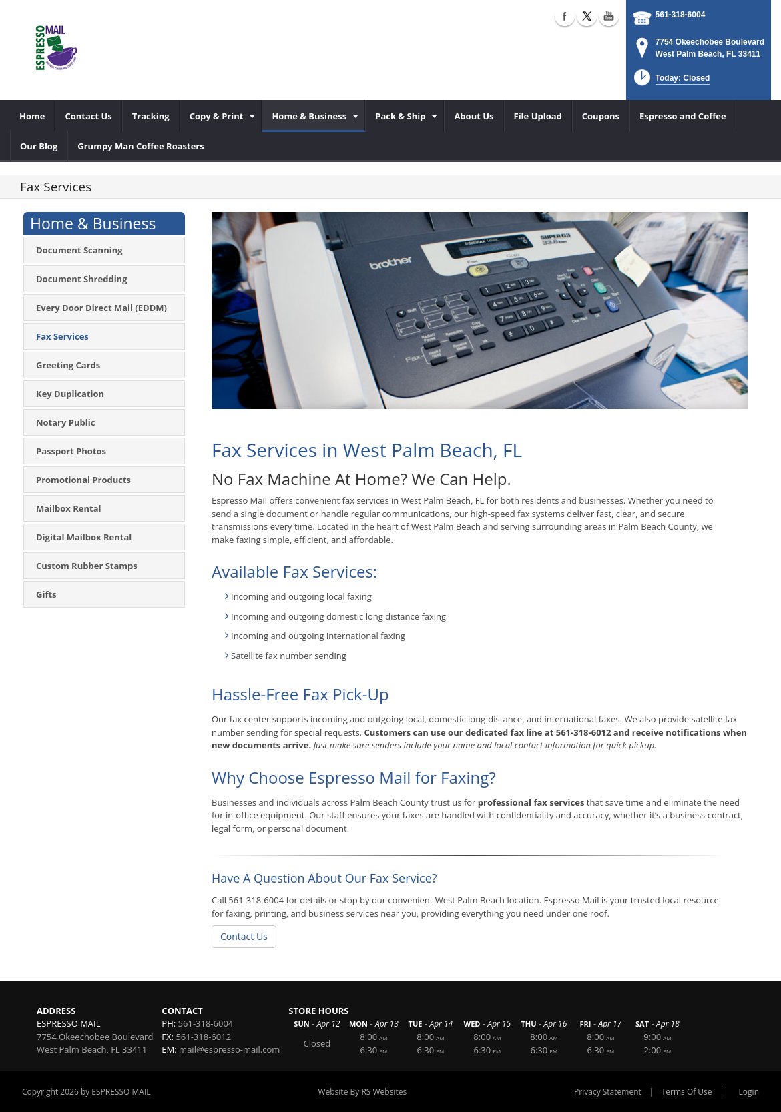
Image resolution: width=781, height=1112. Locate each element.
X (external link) (587, 16)
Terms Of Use (687, 1091)
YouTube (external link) (609, 16)
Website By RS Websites (362, 1091)
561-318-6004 (681, 14)
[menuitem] (32, 116)
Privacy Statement (607, 1091)
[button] (670, 81)
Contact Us (244, 936)
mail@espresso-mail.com (229, 1049)
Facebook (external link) (565, 16)
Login (749, 1091)
